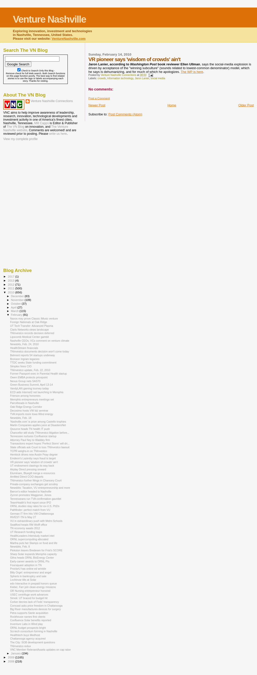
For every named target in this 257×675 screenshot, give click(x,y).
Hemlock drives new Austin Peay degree (33, 454)
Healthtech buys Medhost (25, 635)
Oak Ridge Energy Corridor (26, 406)
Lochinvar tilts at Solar (23, 579)
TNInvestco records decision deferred (32, 333)
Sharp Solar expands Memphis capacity (33, 554)
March (15, 310)
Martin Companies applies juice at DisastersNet (38, 425)
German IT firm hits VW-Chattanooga (32, 513)
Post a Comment (99, 98)
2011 (11, 288)
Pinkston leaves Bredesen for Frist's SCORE (36, 550)
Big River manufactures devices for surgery (35, 609)
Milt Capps (41, 123)
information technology (120, 78)
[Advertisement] (28, 174)
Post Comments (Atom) (125, 114)
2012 (11, 284)
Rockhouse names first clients (27, 616)
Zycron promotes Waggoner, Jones (30, 495)
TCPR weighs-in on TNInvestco (28, 451)
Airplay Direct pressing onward (28, 469)
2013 (11, 280)
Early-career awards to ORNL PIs (29, 561)
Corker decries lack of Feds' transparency (34, 601)
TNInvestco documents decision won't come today (39, 351)
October (16, 303)
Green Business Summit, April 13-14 (31, 384)
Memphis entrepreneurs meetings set (32, 399)
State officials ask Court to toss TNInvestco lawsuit (40, 447)
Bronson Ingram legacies (24, 359)
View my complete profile (20, 139)
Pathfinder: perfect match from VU (30, 509)
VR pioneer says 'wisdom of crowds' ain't (34, 462)
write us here (58, 134)
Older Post (246, 105)
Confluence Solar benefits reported (30, 620)
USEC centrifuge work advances (29, 594)
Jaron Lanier (142, 78)
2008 (11, 661)
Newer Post (96, 105)
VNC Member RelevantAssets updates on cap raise (40, 649)
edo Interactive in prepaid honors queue (33, 583)
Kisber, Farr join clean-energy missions (33, 587)
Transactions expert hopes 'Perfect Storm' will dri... (40, 443)
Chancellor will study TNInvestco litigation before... (39, 432)
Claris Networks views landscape (29, 329)
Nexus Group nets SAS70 (25, 381)
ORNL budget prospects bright (28, 627)
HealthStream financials (24, 347)
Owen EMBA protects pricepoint (28, 377)
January (16, 653)
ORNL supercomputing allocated (29, 539)
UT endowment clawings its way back (32, 465)
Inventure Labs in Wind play (26, 623)
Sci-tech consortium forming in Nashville (33, 631)
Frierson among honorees (25, 395)
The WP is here (192, 72)
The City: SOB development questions (32, 642)
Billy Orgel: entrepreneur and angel (30, 572)
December (18, 296)
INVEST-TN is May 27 (23, 517)
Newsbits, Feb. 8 (20, 546)
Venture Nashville (49, 19)
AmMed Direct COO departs (26, 476)
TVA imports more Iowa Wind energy (31, 414)
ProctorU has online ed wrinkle (28, 568)
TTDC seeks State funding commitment (33, 362)
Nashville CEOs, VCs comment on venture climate (39, 340)
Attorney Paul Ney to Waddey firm (30, 439)
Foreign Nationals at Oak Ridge (28, 322)
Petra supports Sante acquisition (29, 612)
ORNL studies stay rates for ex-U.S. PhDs (34, 506)
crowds (102, 78)
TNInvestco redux (20, 646)
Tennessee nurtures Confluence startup (33, 436)
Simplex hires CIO (20, 366)
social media (158, 78)
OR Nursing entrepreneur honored (30, 590)
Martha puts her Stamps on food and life (33, 543)
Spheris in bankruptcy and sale (28, 576)
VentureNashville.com (69, 38)
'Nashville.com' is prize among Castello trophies (38, 421)
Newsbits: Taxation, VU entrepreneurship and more (40, 487)
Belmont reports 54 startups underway (32, 355)
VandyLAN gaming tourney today (29, 388)
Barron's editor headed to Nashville (30, 491)
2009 (11, 657)
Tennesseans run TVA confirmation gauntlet (35, 498)
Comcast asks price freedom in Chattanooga (36, 605)
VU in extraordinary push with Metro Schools (36, 520)
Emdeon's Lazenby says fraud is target (33, 458)
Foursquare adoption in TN (26, 565)
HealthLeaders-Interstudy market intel (32, 535)
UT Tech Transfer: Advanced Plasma (31, 325)
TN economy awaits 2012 (25, 528)
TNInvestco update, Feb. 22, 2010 (30, 370)
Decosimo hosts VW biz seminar (29, 410)
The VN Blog (15, 126)
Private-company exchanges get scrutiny (34, 484)
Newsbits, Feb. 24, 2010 (24, 344)
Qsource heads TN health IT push (30, 428)
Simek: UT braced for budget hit (28, 598)
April (14, 307)
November (18, 299)
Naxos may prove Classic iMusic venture (34, 318)
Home (171, 105)
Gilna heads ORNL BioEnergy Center (32, 557)
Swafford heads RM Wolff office (28, 524)
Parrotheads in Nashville (24, 402)
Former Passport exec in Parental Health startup (38, 373)
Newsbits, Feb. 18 (20, 417)
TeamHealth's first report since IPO (30, 502)
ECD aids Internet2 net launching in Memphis (36, 392)
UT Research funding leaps (26, 531)
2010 (11, 292)
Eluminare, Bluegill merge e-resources (32, 473)
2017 (11, 276)
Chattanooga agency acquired (27, 638)
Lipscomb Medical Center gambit (29, 336)
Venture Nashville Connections (52, 101)
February (17, 314)
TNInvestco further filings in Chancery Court (35, 480)
